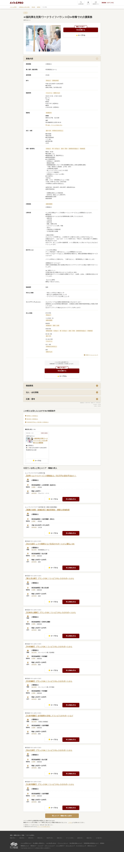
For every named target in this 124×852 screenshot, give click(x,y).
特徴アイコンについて (92, 355)
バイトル (40, 845)
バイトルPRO (13, 7)
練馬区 (38, 7)
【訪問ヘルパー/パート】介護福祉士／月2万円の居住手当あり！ (50, 476)
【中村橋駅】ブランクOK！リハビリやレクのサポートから (48, 647)
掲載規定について (25, 845)
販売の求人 (80, 838)
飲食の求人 (59, 838)
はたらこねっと (69, 845)
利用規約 (102, 843)
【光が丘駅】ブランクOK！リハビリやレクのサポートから (48, 750)
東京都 (33, 7)
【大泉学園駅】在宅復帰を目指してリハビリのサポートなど (49, 716)
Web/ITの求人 (50, 838)
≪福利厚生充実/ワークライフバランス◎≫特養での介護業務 (40, 440)
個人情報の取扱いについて (76, 843)
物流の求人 (89, 838)
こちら (70, 822)
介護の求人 (21, 838)
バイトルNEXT (59, 845)
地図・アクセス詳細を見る (54, 125)
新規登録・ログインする (108, 2)
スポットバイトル (49, 845)
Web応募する (80, 30)
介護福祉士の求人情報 (24, 7)
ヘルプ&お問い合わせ (51, 843)
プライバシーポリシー (63, 843)
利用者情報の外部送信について (91, 843)
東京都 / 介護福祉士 (32, 419)
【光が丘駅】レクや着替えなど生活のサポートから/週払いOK (50, 544)
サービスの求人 (70, 838)
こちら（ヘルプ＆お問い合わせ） (43, 826)
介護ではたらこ (91, 845)
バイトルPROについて (26, 843)
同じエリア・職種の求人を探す (62, 815)
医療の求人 (12, 838)
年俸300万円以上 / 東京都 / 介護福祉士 (38, 422)
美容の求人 (40, 838)
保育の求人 (31, 838)
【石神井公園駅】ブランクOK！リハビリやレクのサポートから (50, 613)
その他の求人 (99, 838)
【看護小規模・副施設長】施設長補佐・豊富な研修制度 (47, 510)
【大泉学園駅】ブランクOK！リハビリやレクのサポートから (49, 784)
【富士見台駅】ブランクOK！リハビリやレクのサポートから (49, 578)
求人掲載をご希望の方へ (39, 843)
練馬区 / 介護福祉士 (32, 415)
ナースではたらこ (80, 845)
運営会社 (33, 845)
